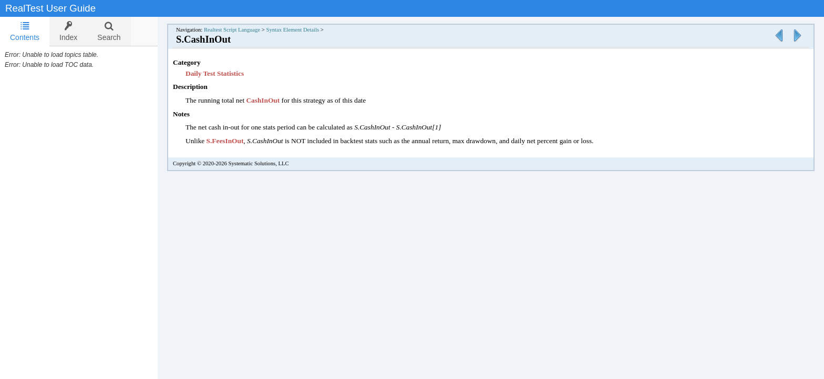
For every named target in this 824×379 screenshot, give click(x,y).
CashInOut (273, 100)
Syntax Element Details (302, 30)
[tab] (24, 31)
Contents (24, 31)
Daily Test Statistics (225, 73)
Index (68, 31)
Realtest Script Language (242, 30)
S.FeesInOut (235, 141)
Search (108, 31)
